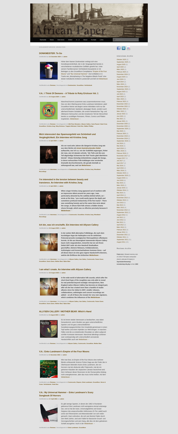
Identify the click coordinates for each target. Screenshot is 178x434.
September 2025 (122, 62)
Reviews (52, 85)
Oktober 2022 (121, 109)
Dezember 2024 (122, 74)
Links (101, 40)
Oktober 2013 (121, 200)
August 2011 (121, 242)
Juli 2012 (120, 217)
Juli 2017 (120, 161)
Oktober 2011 (121, 237)
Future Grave (99, 259)
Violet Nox (80, 126)
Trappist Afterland (71, 126)
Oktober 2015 (121, 173)
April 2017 (120, 163)
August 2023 (121, 91)
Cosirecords (73, 169)
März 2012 (120, 227)
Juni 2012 (120, 220)
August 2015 (121, 178)
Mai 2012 (120, 222)
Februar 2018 (121, 153)
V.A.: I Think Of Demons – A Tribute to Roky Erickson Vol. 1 (68, 93)
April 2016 (120, 168)
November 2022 (122, 106)
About (85, 40)
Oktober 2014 (121, 190)
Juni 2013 (120, 202)
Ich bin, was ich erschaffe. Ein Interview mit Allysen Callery (69, 225)
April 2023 (120, 96)
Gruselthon (80, 85)
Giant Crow (103, 124)
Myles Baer (66, 261)
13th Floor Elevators (74, 124)
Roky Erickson (60, 126)
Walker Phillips (88, 126)
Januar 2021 (121, 121)
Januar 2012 (121, 232)
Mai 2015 (120, 183)
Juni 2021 (120, 116)
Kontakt (93, 40)
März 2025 (120, 69)
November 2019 (122, 138)
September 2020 (122, 128)
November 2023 (122, 87)
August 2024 (121, 77)
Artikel (70, 40)
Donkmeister (72, 85)
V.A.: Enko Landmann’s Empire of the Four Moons (64, 351)
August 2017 (121, 158)
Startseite (43, 40)
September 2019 (122, 141)
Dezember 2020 (122, 124)
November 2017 (122, 156)
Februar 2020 (121, 133)
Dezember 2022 (122, 104)
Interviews (60, 40)
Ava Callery (82, 259)
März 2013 (120, 207)
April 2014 (120, 195)
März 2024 (120, 84)
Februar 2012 (121, 230)
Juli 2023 (120, 94)
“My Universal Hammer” (79, 74)
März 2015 (120, 185)
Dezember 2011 (122, 234)
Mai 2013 (120, 205)
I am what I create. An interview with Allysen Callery (65, 269)
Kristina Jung (51, 126)
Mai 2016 (120, 165)
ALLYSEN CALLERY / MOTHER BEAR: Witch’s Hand (65, 311)
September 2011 (122, 239)
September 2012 (122, 212)
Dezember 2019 (122, 136)
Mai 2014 (120, 193)
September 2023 (122, 89)
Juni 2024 (120, 79)
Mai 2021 (120, 119)
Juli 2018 (120, 143)
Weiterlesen (75, 119)
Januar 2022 (121, 114)
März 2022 (120, 111)
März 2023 (120, 99)
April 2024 (120, 82)
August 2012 (121, 215)
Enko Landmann (87, 382)
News (52, 40)
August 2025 (121, 64)
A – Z (77, 40)
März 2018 (120, 151)
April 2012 (120, 225)
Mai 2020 (120, 131)
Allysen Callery (86, 124)
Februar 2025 (121, 72)
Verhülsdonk (88, 85)
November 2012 (122, 210)
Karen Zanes (51, 261)
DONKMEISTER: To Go (50, 53)
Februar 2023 (121, 101)
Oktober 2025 (121, 59)
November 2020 (122, 126)
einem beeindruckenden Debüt (89, 148)
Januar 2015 (121, 188)
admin (65, 56)
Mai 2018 (120, 146)
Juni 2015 (120, 180)
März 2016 (120, 170)
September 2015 (122, 175)
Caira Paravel (95, 124)
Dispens (78, 382)
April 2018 (120, 148)
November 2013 (122, 198)
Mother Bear (59, 261)
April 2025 (120, 67)
